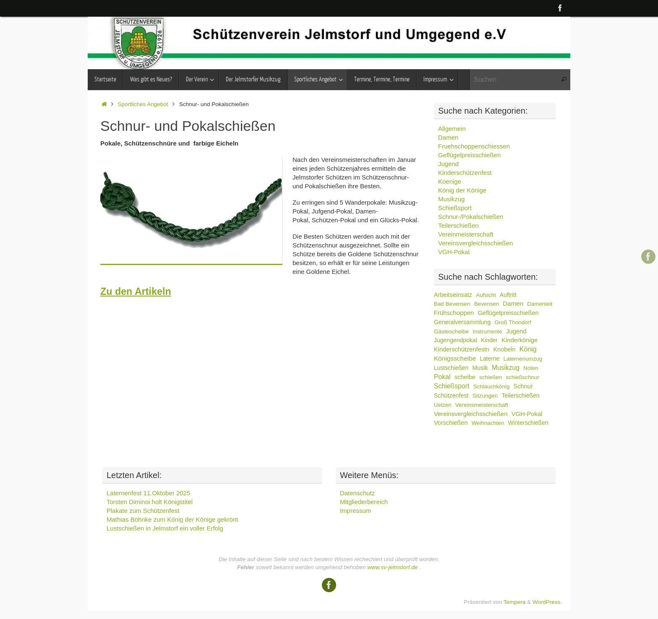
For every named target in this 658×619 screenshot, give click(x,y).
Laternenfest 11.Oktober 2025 (148, 493)
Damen (448, 137)
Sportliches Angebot (143, 104)
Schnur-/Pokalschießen (470, 216)
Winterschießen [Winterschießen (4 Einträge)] (528, 422)
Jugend (448, 163)
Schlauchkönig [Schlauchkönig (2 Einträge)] (491, 386)
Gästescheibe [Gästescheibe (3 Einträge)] (451, 331)
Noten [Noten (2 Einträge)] (530, 368)
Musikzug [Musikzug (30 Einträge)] (506, 367)
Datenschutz (357, 493)
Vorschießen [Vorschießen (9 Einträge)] (451, 422)
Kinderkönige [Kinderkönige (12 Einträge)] (519, 340)
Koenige (449, 181)
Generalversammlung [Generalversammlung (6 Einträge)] (462, 322)
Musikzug (451, 199)
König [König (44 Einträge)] (528, 349)
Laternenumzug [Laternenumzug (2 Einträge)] (523, 359)
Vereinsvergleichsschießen (475, 243)
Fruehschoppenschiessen (474, 146)
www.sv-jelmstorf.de (392, 567)
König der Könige (462, 190)
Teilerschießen (458, 225)
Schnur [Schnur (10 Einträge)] (523, 386)
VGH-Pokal (454, 251)
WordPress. (547, 602)
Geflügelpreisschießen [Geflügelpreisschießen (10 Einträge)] (508, 313)
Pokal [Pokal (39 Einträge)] (442, 376)
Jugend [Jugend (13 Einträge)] (516, 331)
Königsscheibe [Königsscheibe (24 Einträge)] (455, 358)
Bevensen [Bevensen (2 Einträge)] (486, 304)
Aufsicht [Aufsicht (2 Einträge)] (486, 295)
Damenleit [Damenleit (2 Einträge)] (539, 304)
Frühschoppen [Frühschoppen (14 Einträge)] (454, 312)
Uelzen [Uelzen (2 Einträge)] (443, 405)
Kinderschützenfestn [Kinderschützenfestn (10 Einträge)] (461, 349)
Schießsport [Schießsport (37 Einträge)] (451, 386)
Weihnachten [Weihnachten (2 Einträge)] (488, 423)
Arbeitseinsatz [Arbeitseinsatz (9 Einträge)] (453, 294)
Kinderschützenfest (465, 172)
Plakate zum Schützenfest (143, 510)
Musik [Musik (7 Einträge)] (480, 367)
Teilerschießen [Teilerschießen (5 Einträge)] (520, 395)
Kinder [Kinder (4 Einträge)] (489, 340)
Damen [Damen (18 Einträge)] (513, 303)
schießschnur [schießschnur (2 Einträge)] (522, 377)
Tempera (515, 602)
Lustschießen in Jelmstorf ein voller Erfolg (165, 528)
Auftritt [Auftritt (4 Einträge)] (508, 294)
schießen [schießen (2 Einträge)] (490, 377)
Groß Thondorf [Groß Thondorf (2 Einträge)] (513, 322)
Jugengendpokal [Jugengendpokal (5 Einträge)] (455, 340)
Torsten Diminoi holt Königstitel (150, 501)
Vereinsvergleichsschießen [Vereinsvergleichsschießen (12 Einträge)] (470, 414)
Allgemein (452, 128)
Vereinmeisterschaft (466, 234)
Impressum (355, 510)
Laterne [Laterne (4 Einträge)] (489, 358)
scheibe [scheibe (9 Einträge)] (464, 377)
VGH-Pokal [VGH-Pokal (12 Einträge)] (527, 414)
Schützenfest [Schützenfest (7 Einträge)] (451, 395)
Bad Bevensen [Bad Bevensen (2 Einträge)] (452, 304)
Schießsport (455, 207)
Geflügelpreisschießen (469, 155)
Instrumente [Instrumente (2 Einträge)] (487, 331)
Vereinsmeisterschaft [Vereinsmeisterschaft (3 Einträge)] (481, 405)
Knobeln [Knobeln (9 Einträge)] (504, 349)
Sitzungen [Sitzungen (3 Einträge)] (485, 396)
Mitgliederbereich (364, 501)
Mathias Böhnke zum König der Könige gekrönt (172, 519)
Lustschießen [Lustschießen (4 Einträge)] (451, 367)
